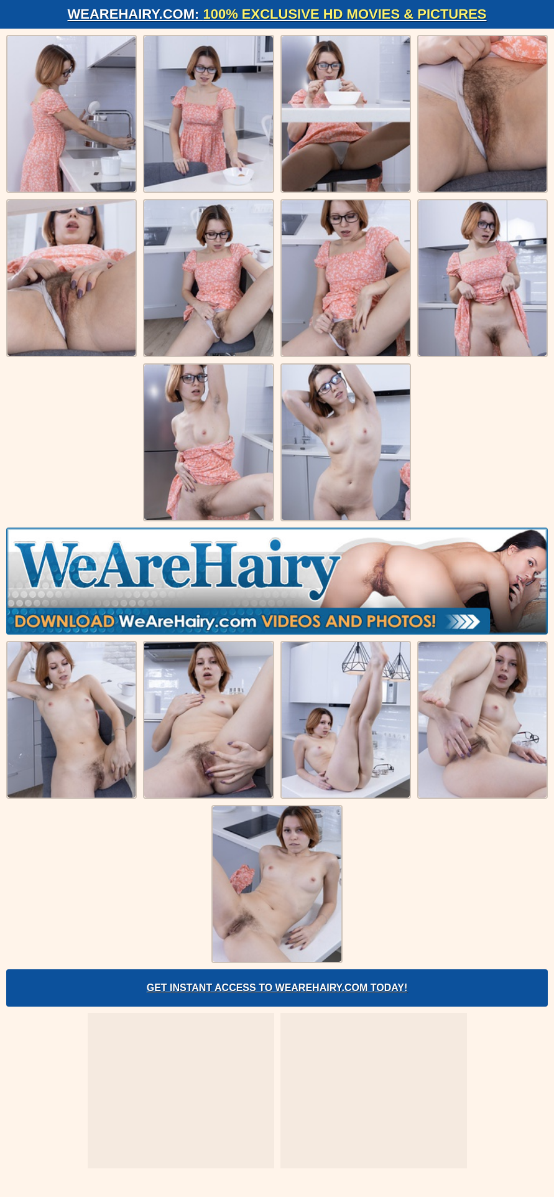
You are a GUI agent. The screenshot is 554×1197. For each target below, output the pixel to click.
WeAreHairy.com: (277, 14)
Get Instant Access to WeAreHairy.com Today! (277, 987)
